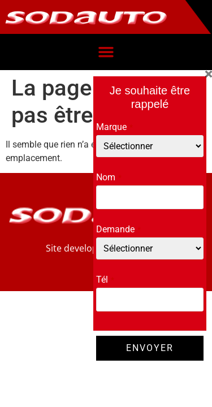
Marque (114, 127)
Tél (105, 279)
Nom (109, 177)
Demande (118, 229)
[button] (106, 52)
